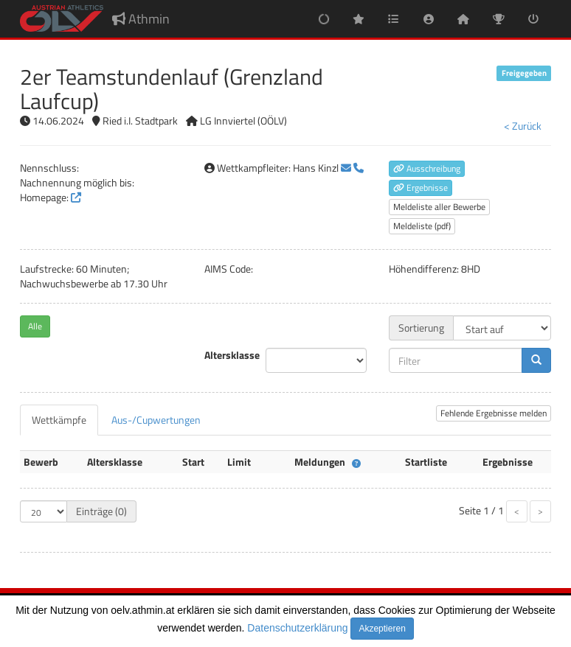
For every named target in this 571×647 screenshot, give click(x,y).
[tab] (59, 420)
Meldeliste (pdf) (422, 226)
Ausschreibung (426, 168)
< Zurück (522, 125)
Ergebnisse (420, 188)
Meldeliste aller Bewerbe (439, 207)
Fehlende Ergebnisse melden (493, 413)
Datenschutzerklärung (297, 628)
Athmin (141, 19)
